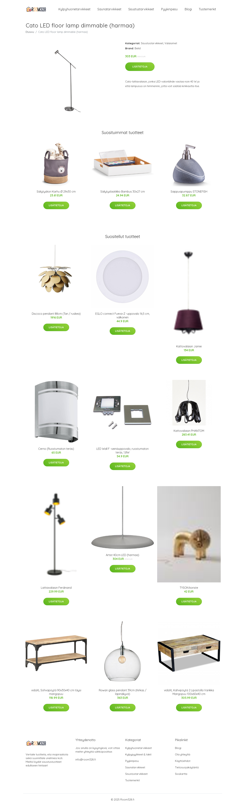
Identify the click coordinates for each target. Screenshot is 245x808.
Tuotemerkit (207, 10)
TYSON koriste (189, 590)
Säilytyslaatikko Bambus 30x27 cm (122, 194)
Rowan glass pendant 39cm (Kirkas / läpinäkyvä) (122, 694)
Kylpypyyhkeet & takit (138, 757)
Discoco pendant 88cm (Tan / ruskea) (56, 316)
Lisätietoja (139, 69)
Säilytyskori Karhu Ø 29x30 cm (56, 194)
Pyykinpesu (169, 10)
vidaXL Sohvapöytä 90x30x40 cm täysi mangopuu (56, 694)
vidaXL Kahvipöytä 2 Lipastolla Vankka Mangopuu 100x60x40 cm (189, 694)
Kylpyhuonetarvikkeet (74, 10)
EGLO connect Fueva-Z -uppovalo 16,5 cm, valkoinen (122, 318)
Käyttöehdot (182, 763)
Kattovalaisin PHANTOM (189, 433)
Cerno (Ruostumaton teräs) (56, 451)
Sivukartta (181, 776)
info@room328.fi (85, 762)
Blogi (188, 10)
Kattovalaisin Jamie (189, 349)
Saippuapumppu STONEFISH (189, 194)
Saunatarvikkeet (109, 10)
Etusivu (30, 34)
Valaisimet (170, 45)
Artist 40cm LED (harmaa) (122, 557)
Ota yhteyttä (182, 757)
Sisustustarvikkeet (141, 10)
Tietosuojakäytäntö (187, 769)
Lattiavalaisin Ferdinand (56, 590)
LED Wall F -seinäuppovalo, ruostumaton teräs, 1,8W (122, 453)
